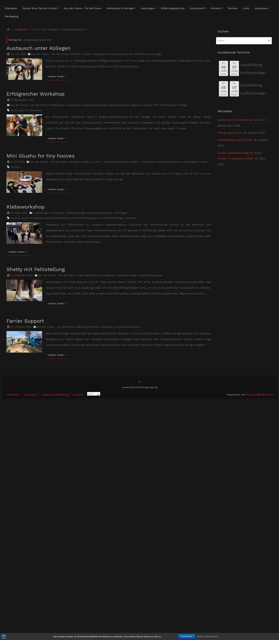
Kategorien (21, 29)
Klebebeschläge (75, 212)
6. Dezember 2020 (22, 275)
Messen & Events (119, 104)
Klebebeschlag (40, 217)
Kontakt (78, 394)
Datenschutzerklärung (55, 394)
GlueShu (75, 53)
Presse (203, 161)
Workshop (36, 110)
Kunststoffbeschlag (83, 217)
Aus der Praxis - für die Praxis (49, 53)
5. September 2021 (22, 99)
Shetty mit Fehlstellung (35, 269)
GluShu (86, 53)
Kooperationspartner (120, 53)
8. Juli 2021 (17, 161)
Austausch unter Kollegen (38, 48)
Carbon (15, 217)
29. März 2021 (19, 212)
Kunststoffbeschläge (110, 217)
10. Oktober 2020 (21, 326)
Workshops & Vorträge (147, 53)
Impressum (30, 394)
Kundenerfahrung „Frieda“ (235, 140)
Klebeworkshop (25, 207)
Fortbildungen (57, 104)
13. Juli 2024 (18, 53)
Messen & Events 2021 (145, 104)
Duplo (14, 110)
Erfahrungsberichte (88, 275)
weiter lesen (58, 76)
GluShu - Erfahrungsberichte (110, 161)
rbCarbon (130, 217)
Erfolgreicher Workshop (35, 94)
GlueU (25, 217)
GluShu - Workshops (142, 161)
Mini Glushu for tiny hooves (40, 156)
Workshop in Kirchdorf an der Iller (240, 120)
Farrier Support (25, 321)
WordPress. (267, 394)
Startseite (13, 394)
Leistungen (190, 161)
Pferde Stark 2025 (229, 132)
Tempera (251, 394)
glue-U (24, 110)
